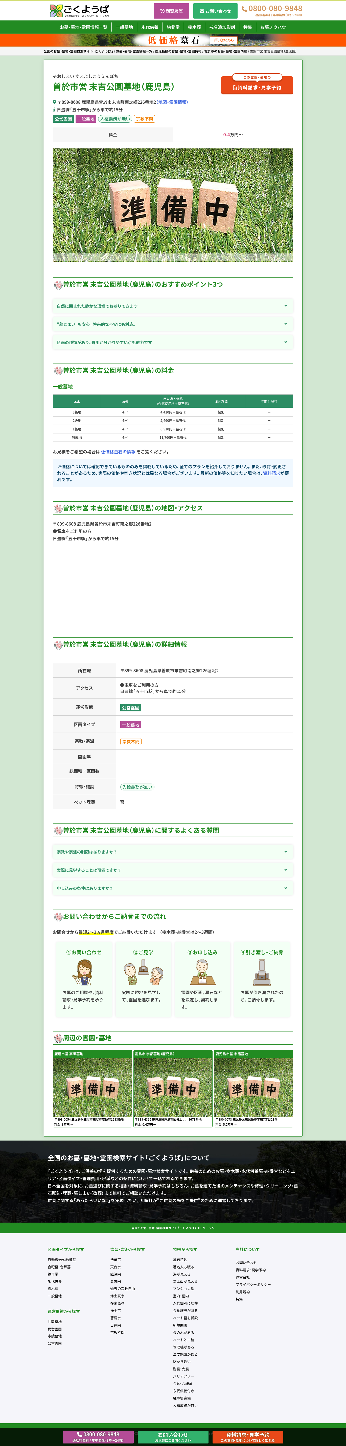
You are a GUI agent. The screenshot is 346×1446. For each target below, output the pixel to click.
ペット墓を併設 (185, 1317)
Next (289, 205)
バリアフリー (183, 1376)
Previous (56, 205)
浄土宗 (115, 1310)
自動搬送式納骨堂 (62, 1259)
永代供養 (149, 27)
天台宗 (115, 1266)
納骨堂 (173, 27)
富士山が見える (185, 1281)
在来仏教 (117, 1303)
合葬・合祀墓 (183, 1383)
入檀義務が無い (115, 118)
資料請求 (271, 473)
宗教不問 (144, 118)
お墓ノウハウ (273, 27)
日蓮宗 (115, 1325)
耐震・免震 (181, 1368)
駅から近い (182, 1361)
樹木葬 (194, 27)
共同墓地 (55, 1321)
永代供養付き (183, 1390)
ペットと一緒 (183, 1339)
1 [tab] (169, 258)
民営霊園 (55, 1328)
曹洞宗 (115, 1317)
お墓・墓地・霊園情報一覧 (83, 27)
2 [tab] (176, 258)
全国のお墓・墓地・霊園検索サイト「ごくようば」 (78, 51)
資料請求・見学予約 (257, 83)
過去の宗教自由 (122, 1288)
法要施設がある (185, 1354)
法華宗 (115, 1259)
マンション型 (183, 1288)
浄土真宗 (117, 1295)
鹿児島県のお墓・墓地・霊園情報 (178, 51)
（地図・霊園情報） (172, 102)
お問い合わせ (218, 11)
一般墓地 (124, 27)
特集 (247, 27)
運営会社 (243, 1277)
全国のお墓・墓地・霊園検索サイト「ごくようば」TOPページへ (173, 1228)
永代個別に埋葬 (185, 1303)
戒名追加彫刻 (222, 27)
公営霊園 (63, 119)
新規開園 (180, 1325)
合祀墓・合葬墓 (59, 1266)
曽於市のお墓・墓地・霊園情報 (225, 51)
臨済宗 (115, 1274)
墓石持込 (180, 1259)
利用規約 (243, 1291)
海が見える (182, 1274)
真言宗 (115, 1281)
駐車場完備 (182, 1398)
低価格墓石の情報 (118, 451)
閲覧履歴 (174, 11)
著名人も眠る (183, 1266)
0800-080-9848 (275, 11)
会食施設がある (185, 1310)
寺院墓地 (55, 1335)
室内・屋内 (181, 1295)
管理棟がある (183, 1347)
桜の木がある (183, 1332)
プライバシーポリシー (253, 1284)
